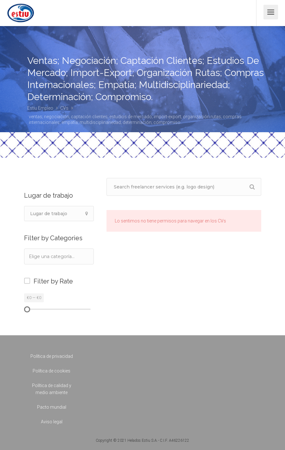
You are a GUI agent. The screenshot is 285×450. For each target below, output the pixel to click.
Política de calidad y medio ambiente (51, 389)
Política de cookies (51, 370)
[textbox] (60, 256)
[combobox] (59, 256)
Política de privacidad (51, 356)
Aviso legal (51, 421)
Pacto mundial (51, 407)
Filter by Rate (53, 281)
